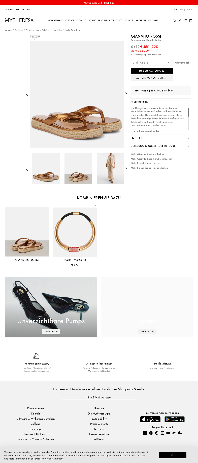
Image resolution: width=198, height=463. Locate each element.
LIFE (28, 9)
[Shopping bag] (191, 20)
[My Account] (180, 20)
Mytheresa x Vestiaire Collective (35, 439)
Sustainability (99, 419)
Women (9, 9)
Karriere (99, 429)
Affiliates (99, 439)
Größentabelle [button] (183, 63)
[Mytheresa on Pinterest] (157, 433)
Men (17, 9)
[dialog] (99, 455)
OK (173, 455)
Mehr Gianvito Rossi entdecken (147, 154)
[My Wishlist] (185, 20)
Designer (19, 30)
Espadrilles (56, 30)
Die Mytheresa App (99, 413)
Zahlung (35, 424)
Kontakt (35, 413)
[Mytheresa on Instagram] (162, 433)
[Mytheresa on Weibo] (174, 433)
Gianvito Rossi (32, 30)
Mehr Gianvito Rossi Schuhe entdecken (151, 159)
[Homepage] (19, 20)
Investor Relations (99, 434)
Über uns (99, 408)
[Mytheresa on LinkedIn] (145, 433)
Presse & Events (99, 424)
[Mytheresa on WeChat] (180, 433)
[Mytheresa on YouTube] (168, 433)
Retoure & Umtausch (35, 434)
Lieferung (35, 429)
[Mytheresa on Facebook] (151, 433)
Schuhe (45, 30)
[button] (27, 94)
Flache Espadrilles (72, 30)
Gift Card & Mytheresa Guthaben (36, 419)
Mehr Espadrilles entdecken (145, 163)
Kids (23, 9)
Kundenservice (35, 408)
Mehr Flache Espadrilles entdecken (149, 168)
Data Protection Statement (49, 458)
